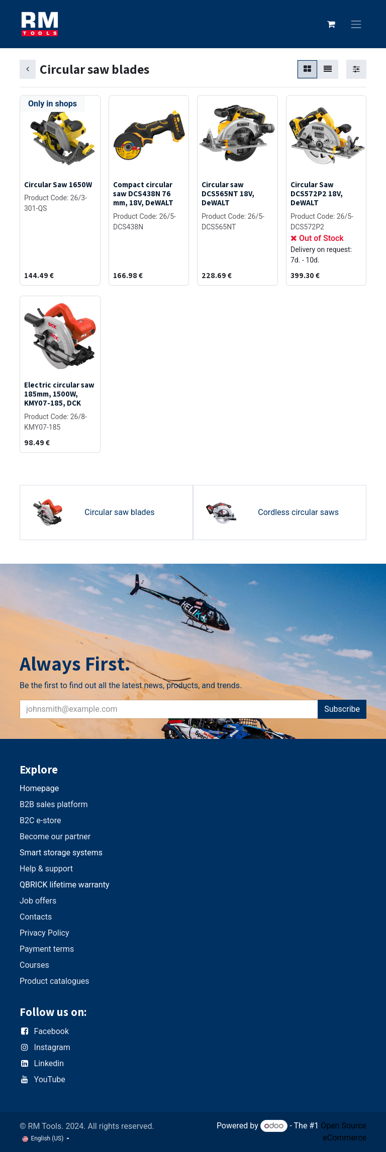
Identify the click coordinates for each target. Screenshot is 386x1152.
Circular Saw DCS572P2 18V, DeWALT (317, 193)
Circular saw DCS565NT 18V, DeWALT (228, 193)
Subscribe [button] (342, 709)
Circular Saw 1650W (58, 184)
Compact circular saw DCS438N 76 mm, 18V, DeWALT (143, 193)
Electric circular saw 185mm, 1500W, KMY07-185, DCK (59, 393)
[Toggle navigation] (356, 24)
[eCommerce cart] (331, 24)
